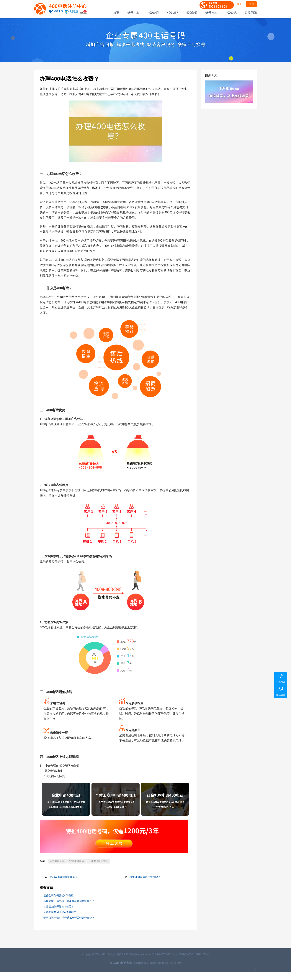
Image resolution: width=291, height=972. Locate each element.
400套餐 (191, 12)
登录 (239, 4)
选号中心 (133, 12)
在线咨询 (280, 682)
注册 (251, 4)
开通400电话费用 (98, 861)
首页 (116, 12)
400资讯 (231, 12)
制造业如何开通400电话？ (58, 906)
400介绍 (153, 12)
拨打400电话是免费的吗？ (145, 877)
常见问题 (251, 12)
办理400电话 (55, 174)
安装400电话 (76, 861)
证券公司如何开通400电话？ (59, 912)
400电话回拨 (57, 861)
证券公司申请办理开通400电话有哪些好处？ (68, 917)
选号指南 (211, 12)
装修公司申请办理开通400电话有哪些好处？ (68, 900)
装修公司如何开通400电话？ (59, 895)
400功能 (172, 12)
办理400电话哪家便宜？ (64, 877)
